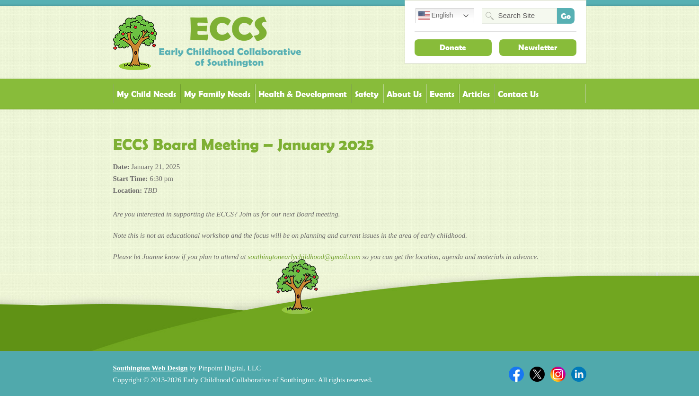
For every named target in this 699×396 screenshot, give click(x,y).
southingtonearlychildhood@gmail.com (304, 257)
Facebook (516, 374)
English (435, 15)
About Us (404, 94)
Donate (453, 47)
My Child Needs (146, 94)
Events (442, 94)
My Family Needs (217, 94)
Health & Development (302, 94)
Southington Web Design (150, 368)
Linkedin (578, 374)
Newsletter (537, 47)
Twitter (537, 374)
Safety (367, 94)
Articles (476, 94)
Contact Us (518, 94)
